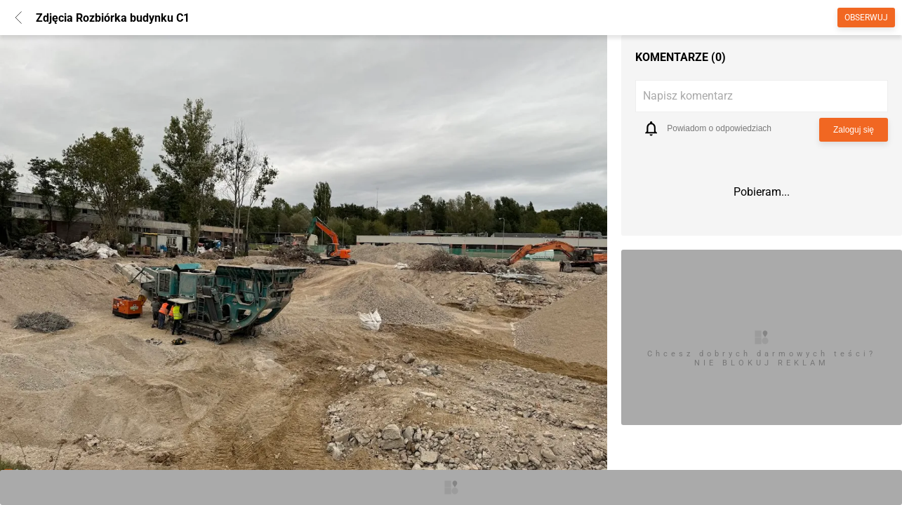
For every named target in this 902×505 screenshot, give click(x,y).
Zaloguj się (853, 130)
